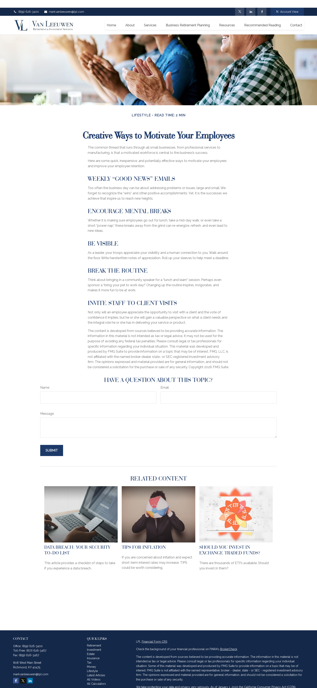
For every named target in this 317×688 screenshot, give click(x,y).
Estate (91, 646)
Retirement (94, 637)
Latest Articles (96, 667)
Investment (94, 642)
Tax (89, 654)
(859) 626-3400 (26, 4)
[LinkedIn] (250, 4)
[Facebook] (261, 4)
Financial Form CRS (154, 634)
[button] (111, 17)
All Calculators (96, 676)
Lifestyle (92, 663)
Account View (287, 4)
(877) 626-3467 (36, 643)
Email (165, 380)
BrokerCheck (228, 641)
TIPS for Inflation (144, 539)
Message (47, 406)
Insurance (93, 650)
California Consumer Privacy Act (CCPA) (270, 679)
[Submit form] (51, 442)
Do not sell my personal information (253, 684)
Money (91, 659)
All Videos (93, 671)
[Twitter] (239, 4)
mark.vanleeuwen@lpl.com (64, 4)
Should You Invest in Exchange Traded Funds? (229, 542)
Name (44, 380)
